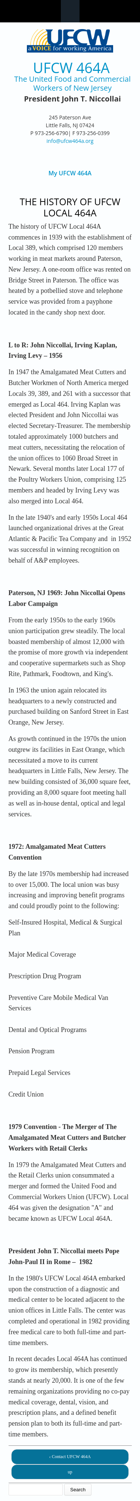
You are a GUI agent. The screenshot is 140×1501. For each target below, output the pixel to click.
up (70, 1472)
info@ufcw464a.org (70, 140)
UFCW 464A (71, 67)
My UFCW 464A (70, 173)
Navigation (70, 11)
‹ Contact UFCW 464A (70, 1456)
